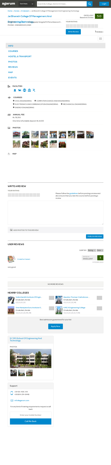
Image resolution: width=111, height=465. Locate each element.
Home (10, 11)
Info (10, 46)
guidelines (74, 193)
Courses (13, 51)
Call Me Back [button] (30, 421)
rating (92, 250)
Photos (12, 62)
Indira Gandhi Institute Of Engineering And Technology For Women (42, 297)
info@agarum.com (21, 400)
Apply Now (55, 326)
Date (100, 250)
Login (104, 4)
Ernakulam (25, 11)
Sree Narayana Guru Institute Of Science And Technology (39, 308)
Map (10, 72)
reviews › (99, 32)
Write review (73, 32)
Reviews (13, 67)
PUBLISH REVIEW (95, 236)
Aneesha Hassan (23, 259)
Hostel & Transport (20, 56)
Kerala (16, 11)
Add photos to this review (26, 230)
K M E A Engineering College (74, 308)
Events (12, 77)
